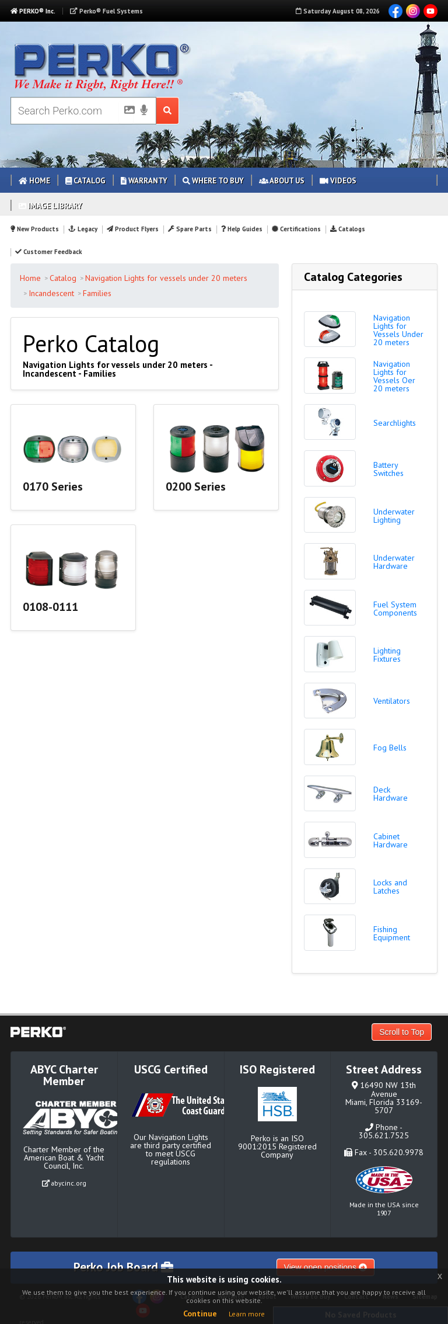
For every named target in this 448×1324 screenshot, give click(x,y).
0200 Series (196, 486)
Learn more (247, 1313)
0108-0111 (50, 606)
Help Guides (241, 229)
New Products (34, 229)
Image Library (50, 206)
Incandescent (51, 293)
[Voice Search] (144, 111)
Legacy (82, 229)
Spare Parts (190, 229)
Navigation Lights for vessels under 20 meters (166, 278)
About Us (281, 181)
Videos (338, 181)
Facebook (395, 11)
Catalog (85, 181)
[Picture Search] (126, 112)
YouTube (431, 11)
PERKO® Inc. (32, 11)
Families (97, 293)
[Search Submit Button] (167, 110)
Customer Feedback (48, 252)
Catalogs (347, 229)
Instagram (413, 11)
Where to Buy (213, 181)
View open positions (325, 1267)
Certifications (296, 229)
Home (34, 181)
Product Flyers (133, 229)
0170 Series (53, 486)
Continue (200, 1313)
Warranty (144, 181)
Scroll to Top (401, 1032)
